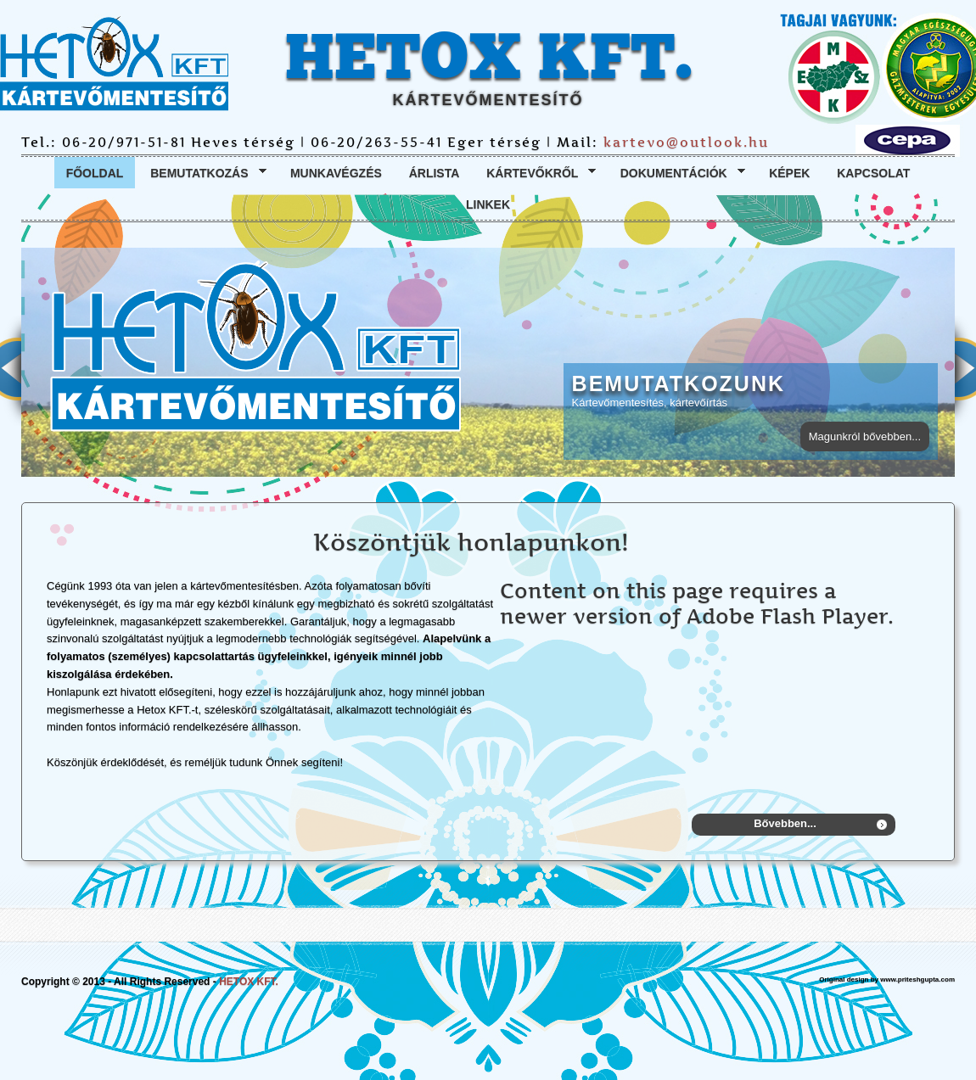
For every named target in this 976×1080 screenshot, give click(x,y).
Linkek (488, 204)
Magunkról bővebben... (865, 436)
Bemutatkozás (202, 173)
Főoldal (95, 173)
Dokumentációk (677, 173)
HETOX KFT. (488, 58)
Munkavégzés (336, 173)
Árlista (434, 173)
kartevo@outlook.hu (686, 142)
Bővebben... (785, 823)
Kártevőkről (535, 173)
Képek (789, 173)
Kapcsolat (873, 173)
